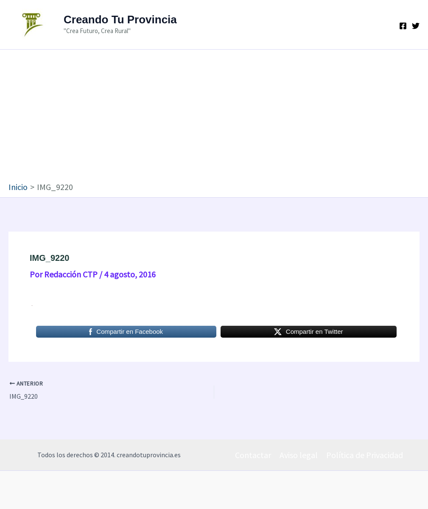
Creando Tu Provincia (120, 19)
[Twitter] (416, 26)
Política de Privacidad (364, 455)
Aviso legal (299, 455)
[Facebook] (403, 26)
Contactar (253, 455)
